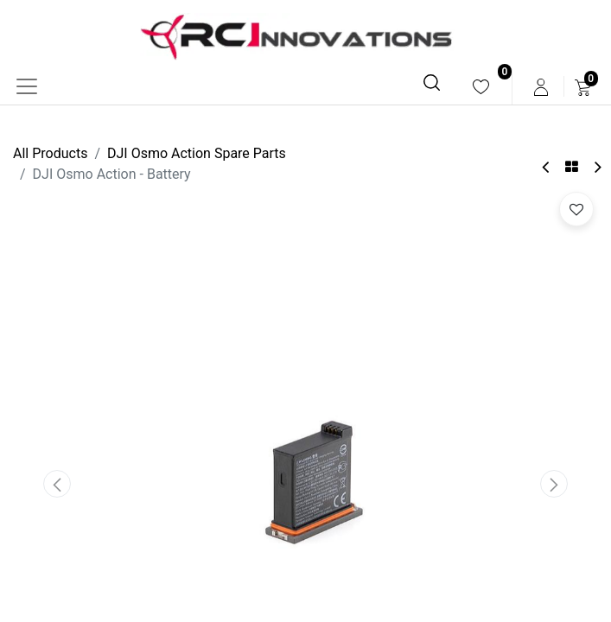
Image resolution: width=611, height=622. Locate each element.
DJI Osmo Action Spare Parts (196, 153)
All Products (50, 153)
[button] (57, 484)
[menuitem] (481, 87)
